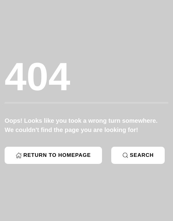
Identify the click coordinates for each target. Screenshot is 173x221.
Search (138, 155)
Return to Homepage (53, 155)
